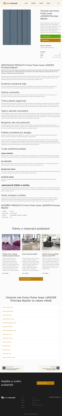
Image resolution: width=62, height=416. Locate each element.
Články (48, 3)
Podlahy (41, 3)
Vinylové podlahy (44, 47)
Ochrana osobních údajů (37, 404)
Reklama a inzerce (36, 400)
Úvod (22, 397)
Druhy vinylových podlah (29, 254)
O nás (33, 397)
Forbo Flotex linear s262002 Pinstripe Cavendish (50, 368)
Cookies (23, 407)
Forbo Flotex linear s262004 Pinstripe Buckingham (12, 368)
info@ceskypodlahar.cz (55, 397)
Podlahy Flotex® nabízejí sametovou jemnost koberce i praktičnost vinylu (10, 255)
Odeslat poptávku (46, 36)
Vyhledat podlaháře (42, 383)
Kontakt (34, 402)
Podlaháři (33, 3)
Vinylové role (51, 47)
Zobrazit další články (26, 278)
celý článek (5, 273)
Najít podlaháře (45, 40)
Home (26, 3)
